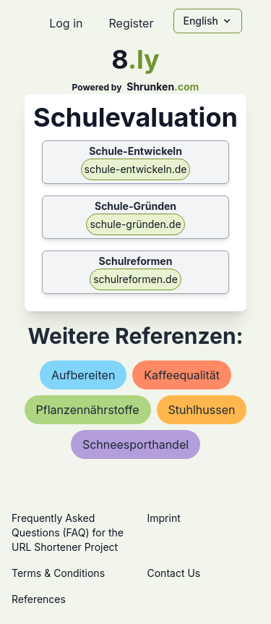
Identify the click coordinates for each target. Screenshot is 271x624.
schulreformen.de (135, 279)
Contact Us (174, 573)
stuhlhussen (202, 409)
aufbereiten (83, 375)
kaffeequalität (182, 375)
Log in (65, 23)
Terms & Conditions (58, 573)
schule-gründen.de (135, 224)
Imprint (164, 518)
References (39, 599)
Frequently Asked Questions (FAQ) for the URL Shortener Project (68, 532)
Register (130, 23)
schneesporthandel (135, 444)
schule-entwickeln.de (136, 169)
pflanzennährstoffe (87, 409)
